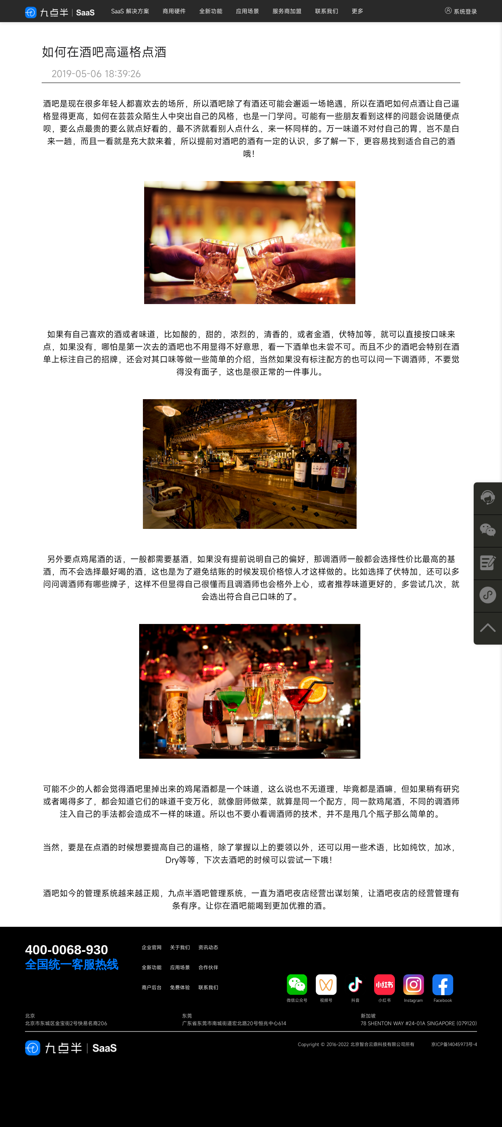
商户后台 (152, 987)
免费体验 (180, 987)
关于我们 (180, 947)
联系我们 (326, 11)
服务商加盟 (287, 11)
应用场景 (247, 11)
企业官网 (152, 947)
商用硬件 (174, 11)
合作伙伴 (208, 967)
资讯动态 (208, 947)
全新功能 (210, 11)
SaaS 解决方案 (130, 11)
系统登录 (461, 11)
